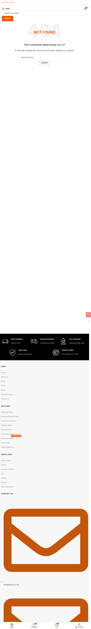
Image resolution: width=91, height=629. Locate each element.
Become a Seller (11, 438)
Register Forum (7, 394)
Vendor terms (6, 425)
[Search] (44, 13)
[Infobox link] (15, 341)
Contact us (5, 398)
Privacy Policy (6, 429)
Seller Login (5, 442)
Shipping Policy (7, 412)
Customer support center (10, 434)
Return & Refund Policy (10, 416)
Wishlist (4, 478)
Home (3, 372)
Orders (3, 464)
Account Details (7, 469)
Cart (2, 473)
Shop (3, 381)
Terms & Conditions (8, 421)
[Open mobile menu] (6, 8)
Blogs (3, 390)
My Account (6, 460)
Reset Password (7, 486)
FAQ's (3, 385)
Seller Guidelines (7, 447)
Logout (4, 482)
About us (4, 377)
